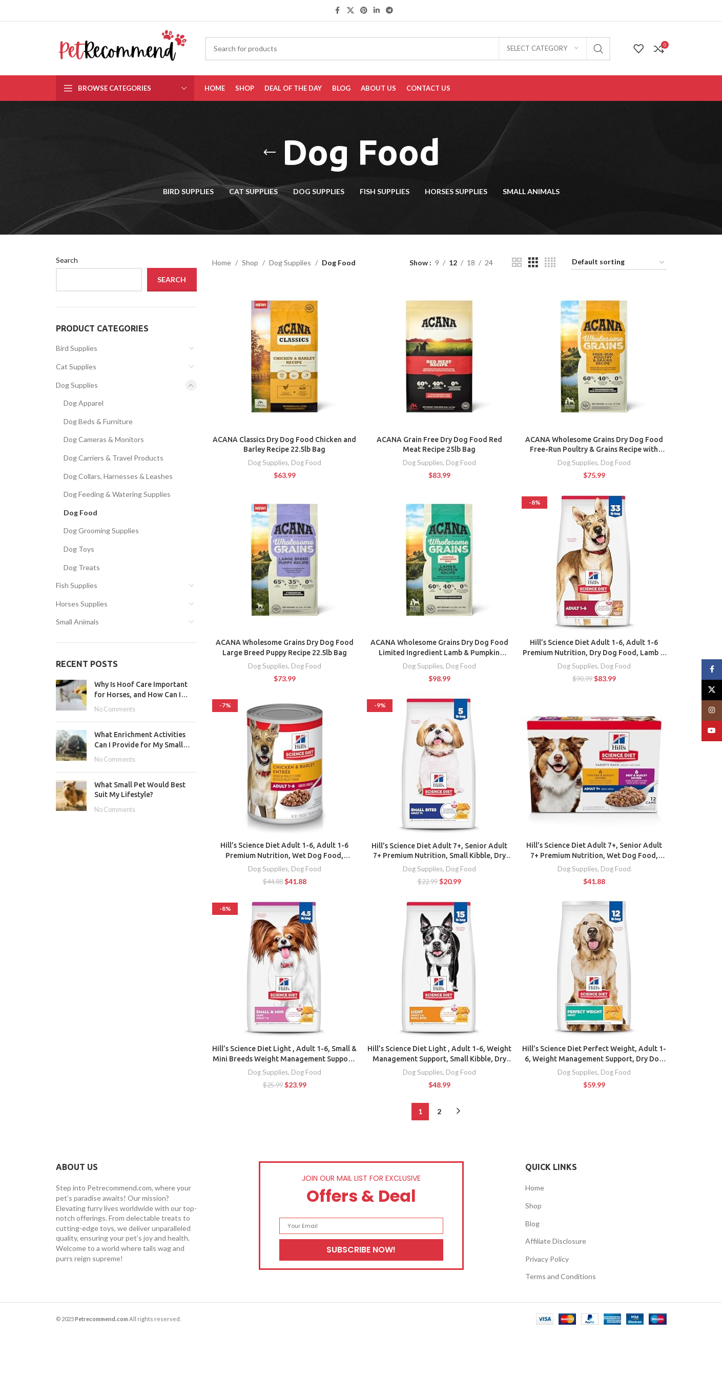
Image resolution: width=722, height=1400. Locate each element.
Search (67, 260)
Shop (250, 262)
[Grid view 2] (517, 262)
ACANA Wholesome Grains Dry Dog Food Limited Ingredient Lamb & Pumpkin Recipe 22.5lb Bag (439, 652)
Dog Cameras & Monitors (104, 439)
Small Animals (77, 621)
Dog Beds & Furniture (98, 421)
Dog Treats (82, 567)
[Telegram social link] (389, 10)
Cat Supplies (76, 366)
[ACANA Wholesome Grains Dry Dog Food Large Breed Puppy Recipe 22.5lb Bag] (284, 561)
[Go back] (269, 152)
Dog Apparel (84, 403)
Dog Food (80, 512)
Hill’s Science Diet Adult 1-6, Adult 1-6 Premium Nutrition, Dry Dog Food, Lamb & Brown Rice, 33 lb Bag (594, 652)
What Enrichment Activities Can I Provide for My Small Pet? (139, 744)
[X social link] (350, 10)
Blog (532, 1223)
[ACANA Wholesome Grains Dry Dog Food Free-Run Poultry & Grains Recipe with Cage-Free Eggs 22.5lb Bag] (594, 357)
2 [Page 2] (439, 1111)
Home (221, 262)
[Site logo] (123, 47)
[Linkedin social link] (376, 10)
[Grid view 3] (533, 262)
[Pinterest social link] (363, 10)
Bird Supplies (76, 348)
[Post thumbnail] (71, 697)
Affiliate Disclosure (555, 1241)
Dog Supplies (77, 385)
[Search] (407, 48)
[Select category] (543, 48)
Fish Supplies (76, 585)
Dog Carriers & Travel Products (113, 457)
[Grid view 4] (550, 262)
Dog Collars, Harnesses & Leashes (118, 476)
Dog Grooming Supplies (101, 530)
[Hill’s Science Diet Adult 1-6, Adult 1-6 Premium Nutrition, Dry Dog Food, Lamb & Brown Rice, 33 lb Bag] (594, 561)
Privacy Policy (547, 1259)
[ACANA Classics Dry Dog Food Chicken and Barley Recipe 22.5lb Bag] (284, 357)
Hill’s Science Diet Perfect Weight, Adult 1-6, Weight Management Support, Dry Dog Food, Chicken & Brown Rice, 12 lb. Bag (594, 1058)
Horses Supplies (82, 603)
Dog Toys (79, 549)
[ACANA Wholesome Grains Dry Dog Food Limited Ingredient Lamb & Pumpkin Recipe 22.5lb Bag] (439, 561)
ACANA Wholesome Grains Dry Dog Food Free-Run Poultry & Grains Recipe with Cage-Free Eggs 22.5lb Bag (594, 449)
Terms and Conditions (560, 1276)
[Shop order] (619, 262)
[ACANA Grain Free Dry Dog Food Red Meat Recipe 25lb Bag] (439, 357)
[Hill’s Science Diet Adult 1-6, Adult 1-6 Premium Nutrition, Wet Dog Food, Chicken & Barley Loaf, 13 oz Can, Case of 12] (284, 764)
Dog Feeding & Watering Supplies (117, 494)
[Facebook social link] (338, 10)
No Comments (114, 709)
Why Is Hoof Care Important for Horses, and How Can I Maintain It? (141, 694)
